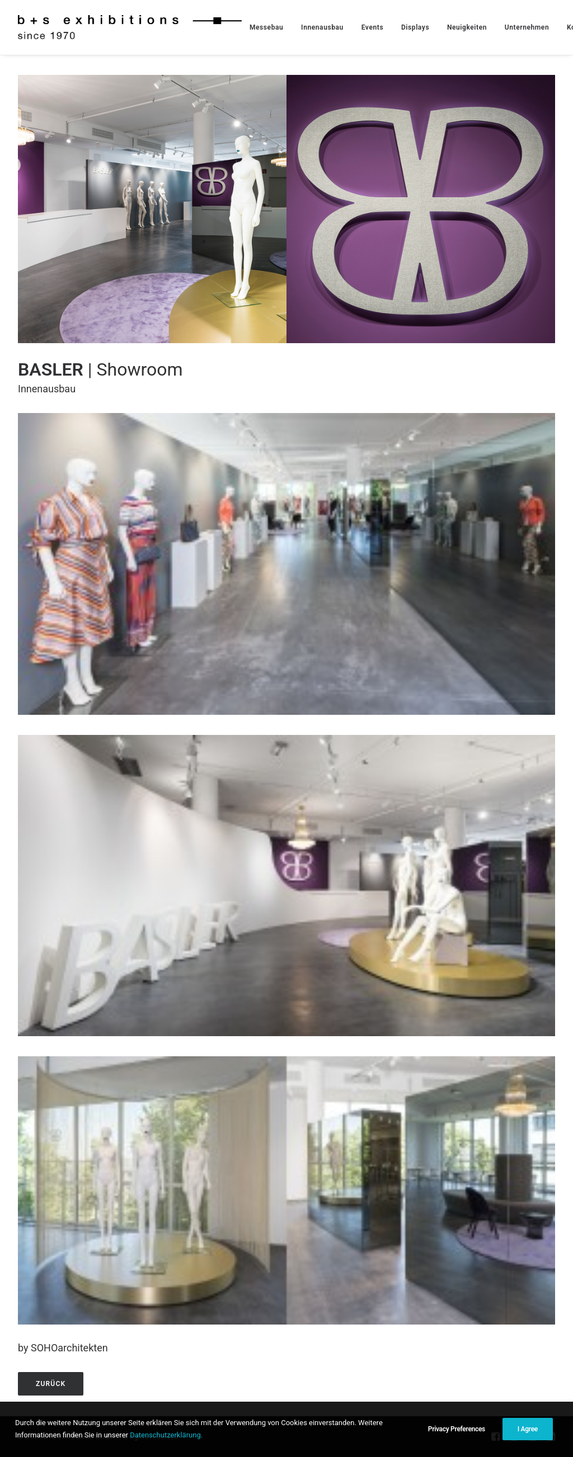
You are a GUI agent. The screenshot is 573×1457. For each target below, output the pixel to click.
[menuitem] (266, 27)
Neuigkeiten (467, 27)
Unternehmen (527, 27)
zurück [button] (50, 1384)
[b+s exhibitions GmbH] (130, 27)
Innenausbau (322, 27)
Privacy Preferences (456, 1429)
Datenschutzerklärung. (166, 1435)
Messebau (266, 27)
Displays (415, 27)
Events (372, 27)
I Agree (528, 1429)
